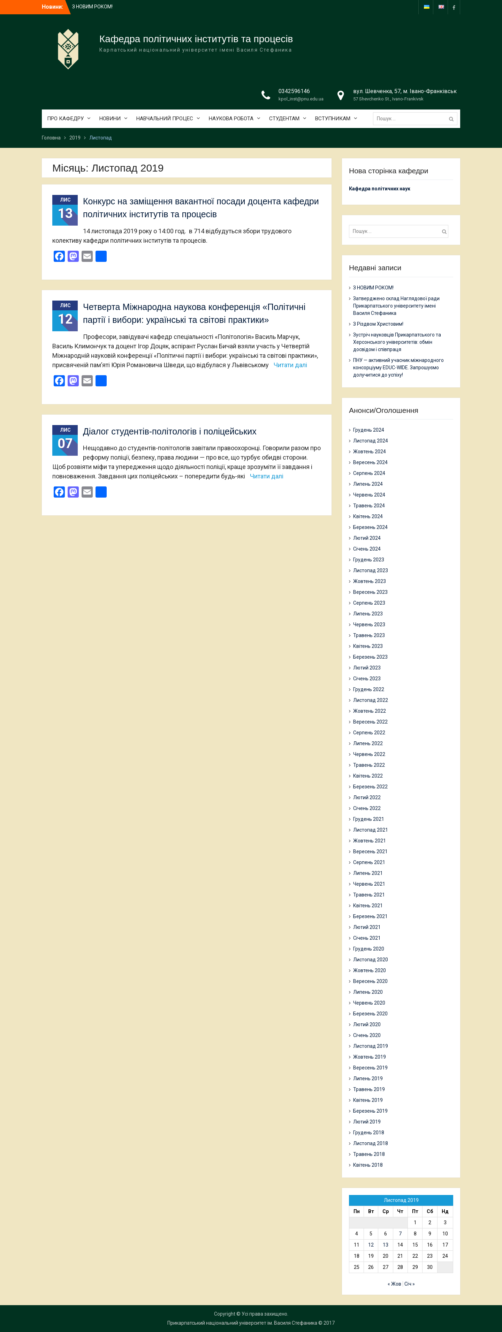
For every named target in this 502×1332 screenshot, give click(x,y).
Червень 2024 (369, 495)
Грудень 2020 (368, 949)
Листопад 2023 (370, 570)
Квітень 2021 (368, 905)
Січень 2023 (367, 678)
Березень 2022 (370, 786)
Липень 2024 (368, 484)
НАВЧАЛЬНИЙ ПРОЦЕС (164, 118)
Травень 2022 (369, 765)
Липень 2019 (368, 1078)
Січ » (409, 1284)
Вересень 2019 (370, 1067)
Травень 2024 (369, 505)
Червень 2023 (369, 624)
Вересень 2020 (370, 981)
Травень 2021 (369, 895)
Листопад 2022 (370, 700)
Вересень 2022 (370, 722)
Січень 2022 (367, 808)
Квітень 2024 (368, 516)
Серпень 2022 (369, 732)
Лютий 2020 (367, 1024)
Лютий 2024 (367, 538)
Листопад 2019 (370, 1046)
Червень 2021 (369, 884)
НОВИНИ (110, 118)
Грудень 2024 (368, 430)
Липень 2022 (368, 743)
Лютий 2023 (367, 668)
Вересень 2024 (370, 462)
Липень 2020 (368, 992)
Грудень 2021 (368, 819)
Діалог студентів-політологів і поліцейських (170, 431)
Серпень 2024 (369, 473)
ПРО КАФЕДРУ (65, 118)
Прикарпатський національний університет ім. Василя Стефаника (242, 1323)
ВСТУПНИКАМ (332, 118)
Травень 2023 (369, 635)
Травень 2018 (369, 1154)
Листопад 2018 (370, 1143)
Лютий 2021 (367, 927)
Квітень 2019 (368, 1100)
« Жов (394, 1284)
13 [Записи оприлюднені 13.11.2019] (385, 1245)
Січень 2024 (367, 549)
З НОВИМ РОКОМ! (92, 6)
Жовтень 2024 (369, 451)
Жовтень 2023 (369, 581)
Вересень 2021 (370, 851)
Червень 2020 (369, 1003)
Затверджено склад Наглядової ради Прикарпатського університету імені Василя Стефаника (396, 306)
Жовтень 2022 (369, 711)
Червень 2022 (369, 754)
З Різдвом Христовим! (378, 324)
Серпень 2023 (369, 603)
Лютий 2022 (367, 797)
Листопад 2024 (370, 441)
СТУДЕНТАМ (284, 118)
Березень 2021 (370, 916)
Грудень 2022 (368, 689)
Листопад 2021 (370, 830)
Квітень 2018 (368, 1165)
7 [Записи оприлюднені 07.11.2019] (400, 1233)
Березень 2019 (370, 1111)
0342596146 (294, 91)
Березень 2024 (370, 527)
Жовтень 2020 (369, 970)
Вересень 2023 (370, 592)
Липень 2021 (368, 873)
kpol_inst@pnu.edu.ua (301, 98)
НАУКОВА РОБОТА (231, 118)
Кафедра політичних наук (379, 188)
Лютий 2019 (367, 1122)
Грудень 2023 (368, 559)
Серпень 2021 (369, 862)
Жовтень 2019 (369, 1057)
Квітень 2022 (368, 776)
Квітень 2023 (368, 646)
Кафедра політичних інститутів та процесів (196, 38)
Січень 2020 (367, 1035)
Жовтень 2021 (369, 840)
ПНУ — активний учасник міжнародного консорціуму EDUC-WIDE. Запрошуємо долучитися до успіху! (398, 367)
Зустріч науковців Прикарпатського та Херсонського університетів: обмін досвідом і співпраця (397, 342)
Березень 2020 (370, 1013)
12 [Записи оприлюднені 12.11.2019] (371, 1245)
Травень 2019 (369, 1089)
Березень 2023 (370, 657)
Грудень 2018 (368, 1132)
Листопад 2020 (370, 959)
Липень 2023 (368, 613)
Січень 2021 (367, 938)
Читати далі (290, 365)
